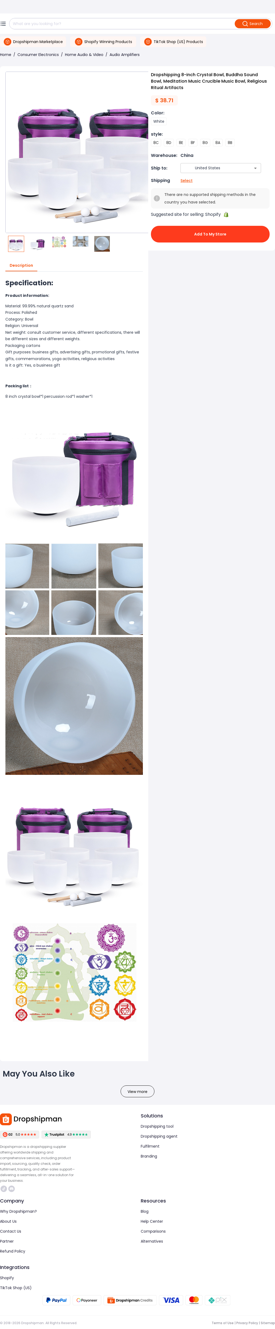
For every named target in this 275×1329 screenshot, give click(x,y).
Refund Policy (12, 1251)
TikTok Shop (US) (16, 1288)
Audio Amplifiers (125, 54)
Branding (149, 1156)
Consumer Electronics (38, 54)
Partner (7, 1241)
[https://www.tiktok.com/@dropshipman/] (4, 1189)
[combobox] (213, 168)
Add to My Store (210, 234)
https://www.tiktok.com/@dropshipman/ (4, 1189)
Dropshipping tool (157, 1126)
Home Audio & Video (84, 54)
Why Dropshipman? (18, 1211)
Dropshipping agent (159, 1136)
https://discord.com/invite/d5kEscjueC (11, 1189)
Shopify (7, 1278)
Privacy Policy (247, 1323)
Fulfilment (150, 1146)
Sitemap (268, 1323)
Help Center (152, 1221)
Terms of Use (223, 1323)
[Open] (255, 168)
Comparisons (153, 1231)
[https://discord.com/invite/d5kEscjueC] (11, 1189)
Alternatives (152, 1241)
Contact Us (10, 1231)
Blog (145, 1211)
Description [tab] (21, 265)
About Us (8, 1221)
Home (5, 54)
